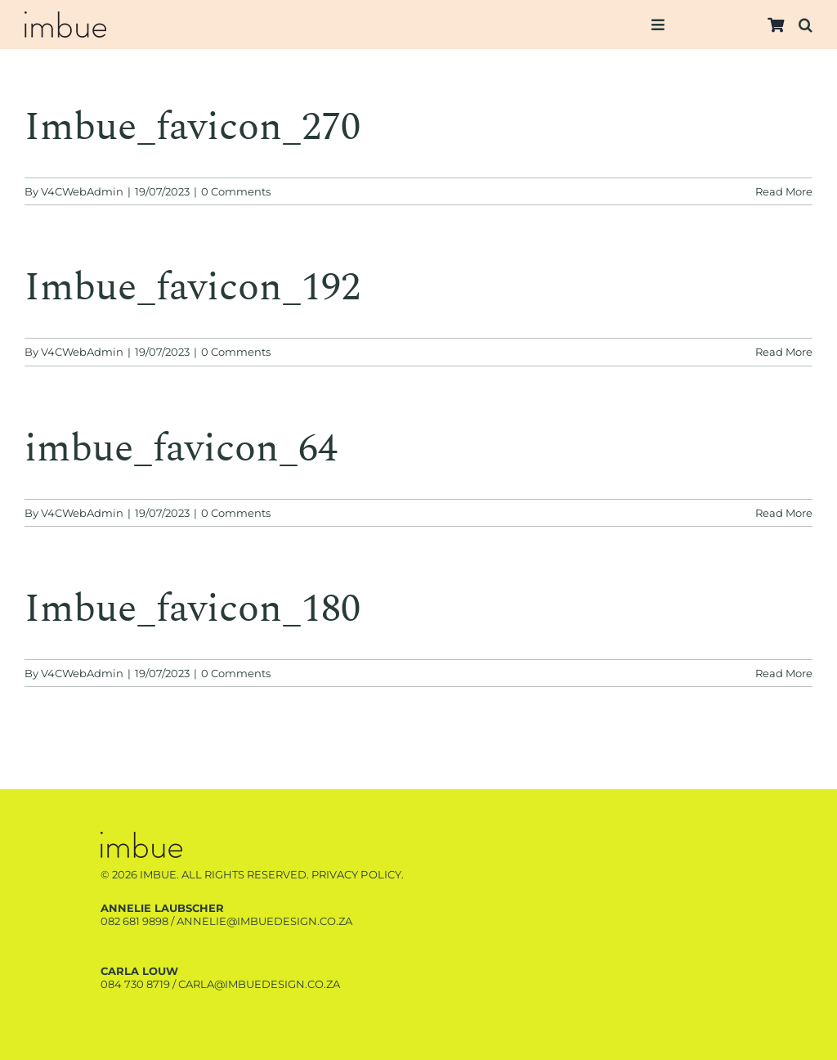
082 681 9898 (134, 921)
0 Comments (236, 191)
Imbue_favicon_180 (192, 609)
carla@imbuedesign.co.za (259, 983)
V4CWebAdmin (82, 191)
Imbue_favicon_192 (192, 287)
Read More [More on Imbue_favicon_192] (783, 351)
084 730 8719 (135, 983)
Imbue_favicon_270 (192, 127)
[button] (805, 25)
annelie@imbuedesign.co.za (264, 921)
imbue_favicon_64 (181, 448)
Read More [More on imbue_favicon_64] (783, 512)
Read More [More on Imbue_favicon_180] (783, 673)
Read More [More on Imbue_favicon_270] (783, 191)
